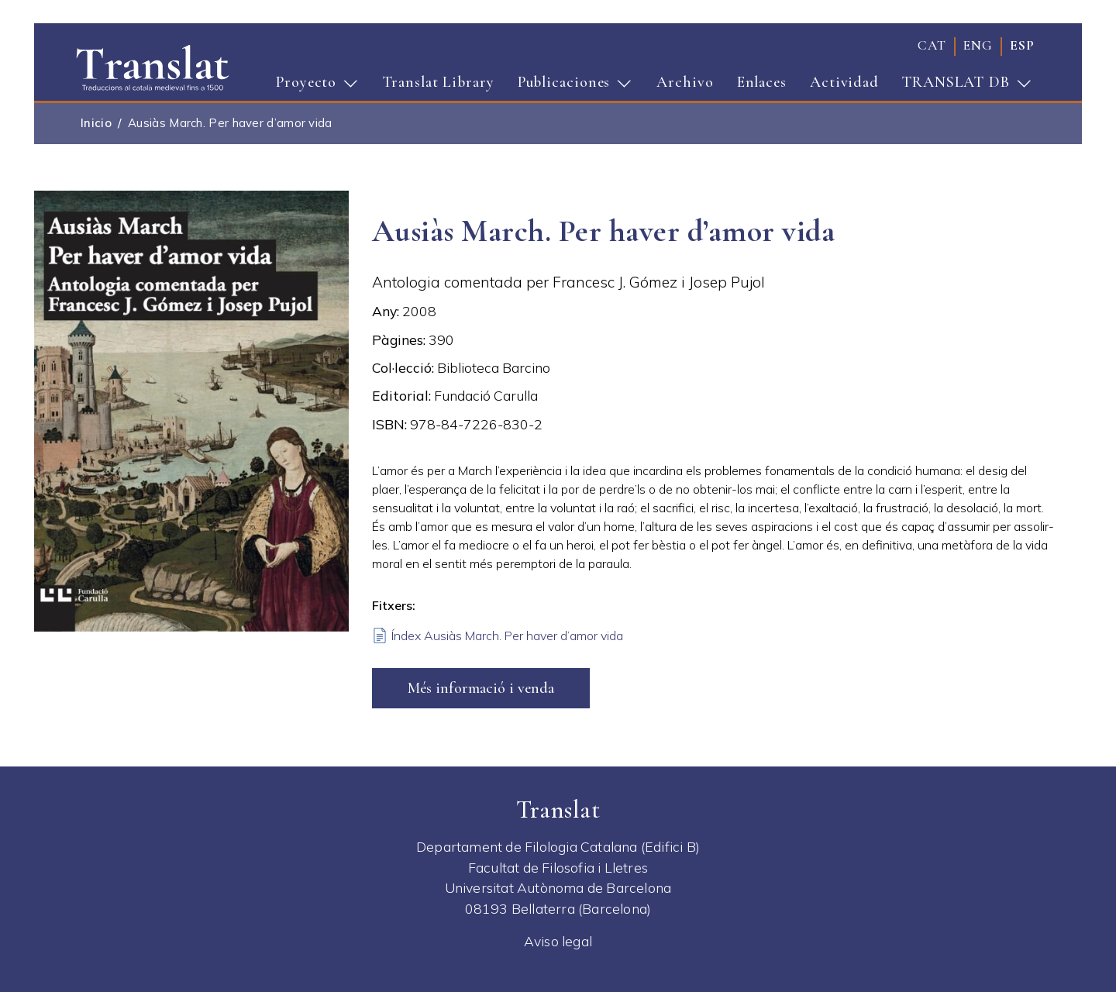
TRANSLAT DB (961, 87)
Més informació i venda (481, 688)
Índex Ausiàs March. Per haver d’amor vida (507, 635)
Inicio (96, 122)
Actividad (844, 82)
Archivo (684, 82)
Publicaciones (570, 87)
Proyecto (312, 87)
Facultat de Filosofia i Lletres (558, 867)
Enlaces (762, 82)
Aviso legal (558, 940)
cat (932, 45)
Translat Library (438, 82)
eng (978, 45)
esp (1022, 45)
